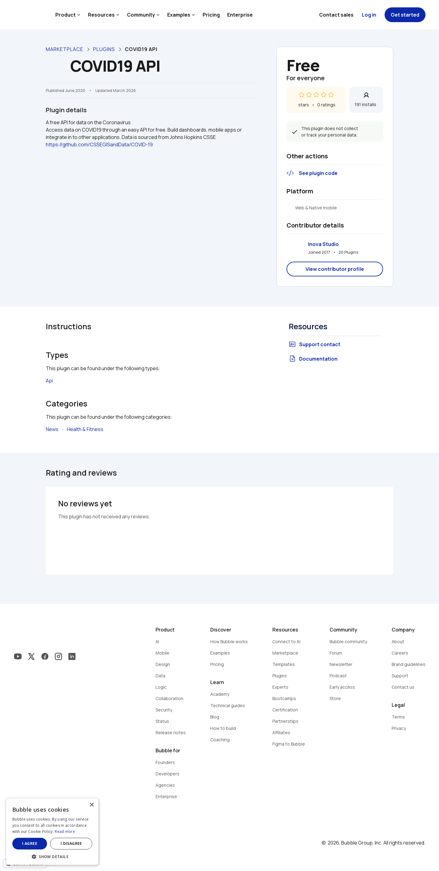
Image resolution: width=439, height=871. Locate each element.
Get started (405, 14)
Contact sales (336, 14)
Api (49, 380)
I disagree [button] (71, 843)
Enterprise (240, 14)
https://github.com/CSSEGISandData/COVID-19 (99, 144)
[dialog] (52, 831)
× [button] (91, 805)
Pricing (211, 14)
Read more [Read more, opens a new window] (65, 831)
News (52, 429)
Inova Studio (323, 244)
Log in (369, 14)
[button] (52, 856)
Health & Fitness (85, 429)
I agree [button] (29, 843)
